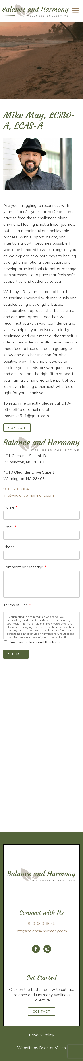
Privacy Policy (41, 1034)
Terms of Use (17, 604)
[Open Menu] (75, 11)
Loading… (41, 744)
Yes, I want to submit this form (35, 642)
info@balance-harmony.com (28, 495)
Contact (17, 428)
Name (10, 507)
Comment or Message (24, 566)
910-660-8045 (17, 488)
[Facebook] (36, 949)
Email (9, 526)
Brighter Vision (52, 1047)
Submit (16, 654)
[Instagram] (47, 949)
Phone (9, 546)
